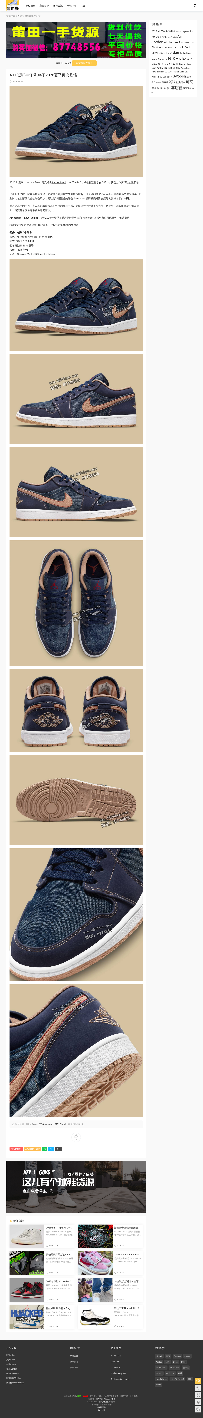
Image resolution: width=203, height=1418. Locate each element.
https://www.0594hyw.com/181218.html (46, 1124)
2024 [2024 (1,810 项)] (161, 31)
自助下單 (74, 1367)
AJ (45, 1149)
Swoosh (177, 1356)
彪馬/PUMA (11, 1364)
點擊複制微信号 (84, 63)
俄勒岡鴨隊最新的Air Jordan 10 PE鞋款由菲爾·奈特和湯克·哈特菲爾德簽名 (59, 1254)
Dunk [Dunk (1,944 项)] (180, 47)
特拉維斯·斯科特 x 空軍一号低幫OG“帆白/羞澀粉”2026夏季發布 (127, 1281)
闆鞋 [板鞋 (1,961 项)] (172, 82)
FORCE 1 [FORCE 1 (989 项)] (162, 53)
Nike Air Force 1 (177, 1379)
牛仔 (19, 194)
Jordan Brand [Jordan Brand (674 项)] (186, 53)
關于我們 (74, 1362)
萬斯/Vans (10, 1360)
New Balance (161, 1379)
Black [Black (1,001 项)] (168, 47)
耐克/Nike (10, 1355)
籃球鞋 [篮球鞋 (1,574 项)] (180, 82)
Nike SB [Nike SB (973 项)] (155, 71)
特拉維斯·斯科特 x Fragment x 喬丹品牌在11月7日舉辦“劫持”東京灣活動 (59, 1308)
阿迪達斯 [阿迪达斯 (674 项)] (187, 88)
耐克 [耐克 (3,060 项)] (189, 82)
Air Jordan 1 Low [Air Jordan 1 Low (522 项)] (187, 43)
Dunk (175, 1362)
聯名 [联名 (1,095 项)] (154, 88)
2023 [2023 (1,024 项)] (154, 31)
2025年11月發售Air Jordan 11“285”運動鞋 (59, 1227)
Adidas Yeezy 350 (118, 1373)
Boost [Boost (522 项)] (173, 48)
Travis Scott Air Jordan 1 (121, 1379)
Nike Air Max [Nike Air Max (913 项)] (158, 68)
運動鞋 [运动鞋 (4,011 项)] (176, 87)
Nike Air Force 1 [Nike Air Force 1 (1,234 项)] (160, 64)
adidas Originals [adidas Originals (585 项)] (182, 32)
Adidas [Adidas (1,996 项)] (170, 31)
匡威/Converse (12, 1373)
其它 (82, 5)
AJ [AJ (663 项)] (163, 48)
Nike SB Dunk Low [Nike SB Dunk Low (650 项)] (181, 72)
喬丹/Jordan (11, 1369)
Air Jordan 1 (59, 182)
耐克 (168, 1356)
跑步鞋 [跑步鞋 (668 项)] (160, 88)
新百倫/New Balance (15, 1383)
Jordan (187, 1356)
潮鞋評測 (71, 5)
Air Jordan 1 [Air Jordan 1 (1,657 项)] (172, 42)
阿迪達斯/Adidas (13, 1378)
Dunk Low (115, 1362)
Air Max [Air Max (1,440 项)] (156, 47)
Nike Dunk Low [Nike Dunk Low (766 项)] (183, 68)
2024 (183, 1362)
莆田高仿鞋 (12, 5)
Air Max (159, 1373)
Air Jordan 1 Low (19, 217)
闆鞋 (167, 1362)
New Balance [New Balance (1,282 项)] (159, 59)
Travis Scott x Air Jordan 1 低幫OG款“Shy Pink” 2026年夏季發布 (127, 1254)
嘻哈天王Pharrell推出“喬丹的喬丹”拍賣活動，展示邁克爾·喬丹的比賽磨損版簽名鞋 (127, 1308)
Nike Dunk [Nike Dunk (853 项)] (170, 68)
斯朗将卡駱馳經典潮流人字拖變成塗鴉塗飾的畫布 (127, 1227)
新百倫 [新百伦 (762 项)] (165, 82)
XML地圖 (101, 1410)
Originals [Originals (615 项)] (155, 77)
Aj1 (51, 1149)
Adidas (159, 1362)
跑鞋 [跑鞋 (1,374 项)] (167, 88)
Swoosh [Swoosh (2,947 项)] (179, 76)
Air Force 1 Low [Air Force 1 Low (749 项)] (169, 37)
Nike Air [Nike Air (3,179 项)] (185, 59)
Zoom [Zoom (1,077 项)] (190, 76)
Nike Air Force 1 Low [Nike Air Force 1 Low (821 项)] (181, 64)
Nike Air (159, 1356)
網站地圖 (101, 1407)
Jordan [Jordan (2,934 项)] (173, 52)
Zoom (158, 1385)
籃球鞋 (186, 1368)
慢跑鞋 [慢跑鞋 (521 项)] (158, 82)
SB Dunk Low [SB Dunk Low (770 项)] (166, 76)
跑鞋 (180, 1373)
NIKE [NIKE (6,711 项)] (173, 58)
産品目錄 (44, 5)
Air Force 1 (115, 1367)
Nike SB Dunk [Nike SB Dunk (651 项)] (166, 72)
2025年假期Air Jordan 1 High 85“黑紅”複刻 (58, 1281)
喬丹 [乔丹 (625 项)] (153, 82)
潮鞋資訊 (58, 5)
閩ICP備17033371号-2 (105, 1399)
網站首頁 (30, 5)
